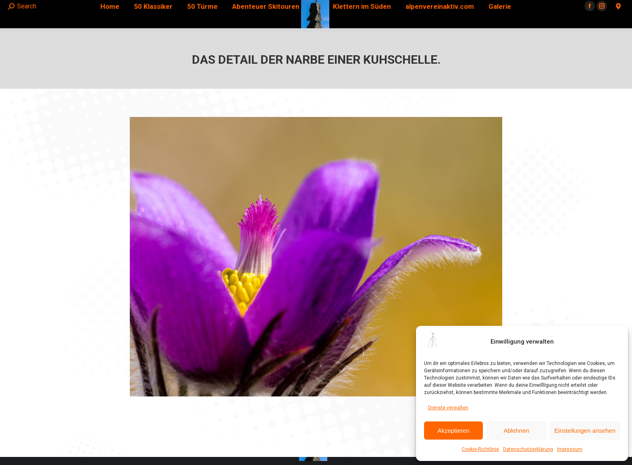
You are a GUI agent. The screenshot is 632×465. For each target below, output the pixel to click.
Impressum (569, 449)
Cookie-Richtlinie (480, 449)
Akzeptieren (453, 430)
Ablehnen (516, 430)
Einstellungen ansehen (584, 430)
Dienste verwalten (448, 408)
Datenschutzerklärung (528, 449)
